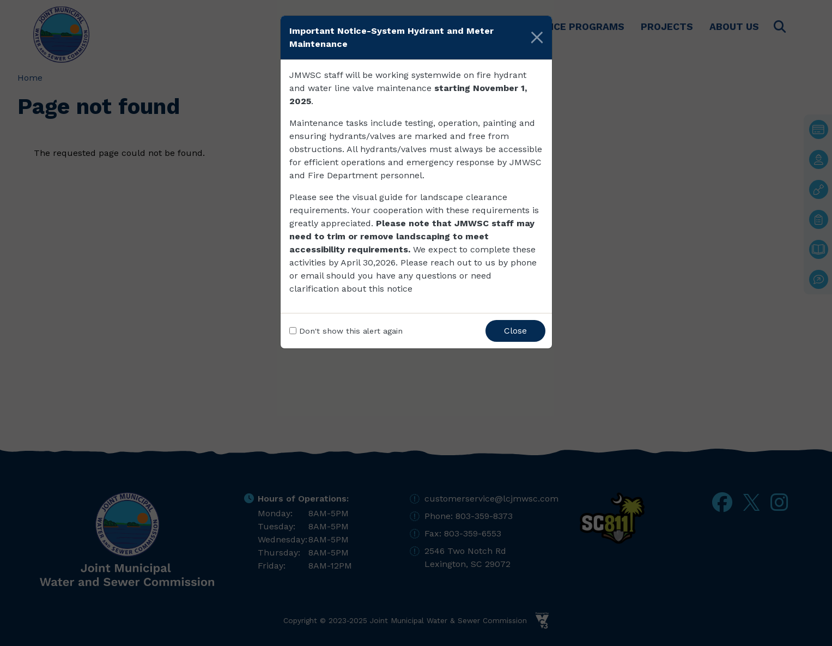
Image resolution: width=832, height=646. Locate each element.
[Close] (537, 37)
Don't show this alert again (351, 331)
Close (515, 330)
